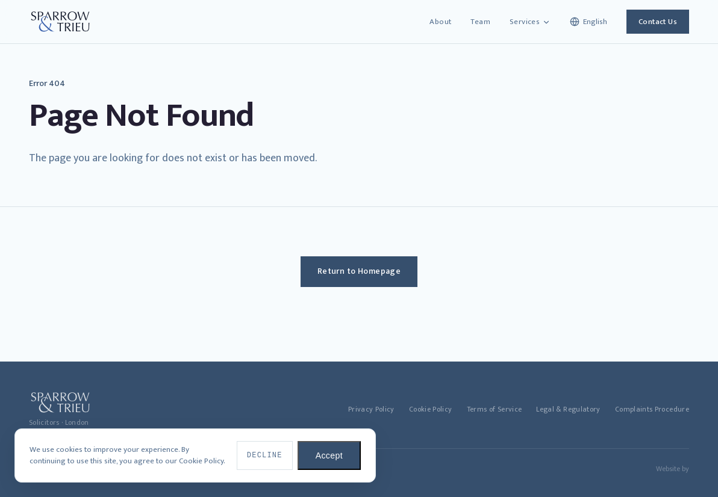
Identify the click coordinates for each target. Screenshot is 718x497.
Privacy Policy (371, 409)
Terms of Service (494, 409)
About (440, 21)
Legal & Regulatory (568, 409)
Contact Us (657, 21)
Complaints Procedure (652, 409)
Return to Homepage (359, 271)
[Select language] (588, 21)
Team (480, 21)
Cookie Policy (430, 409)
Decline (265, 456)
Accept (329, 455)
